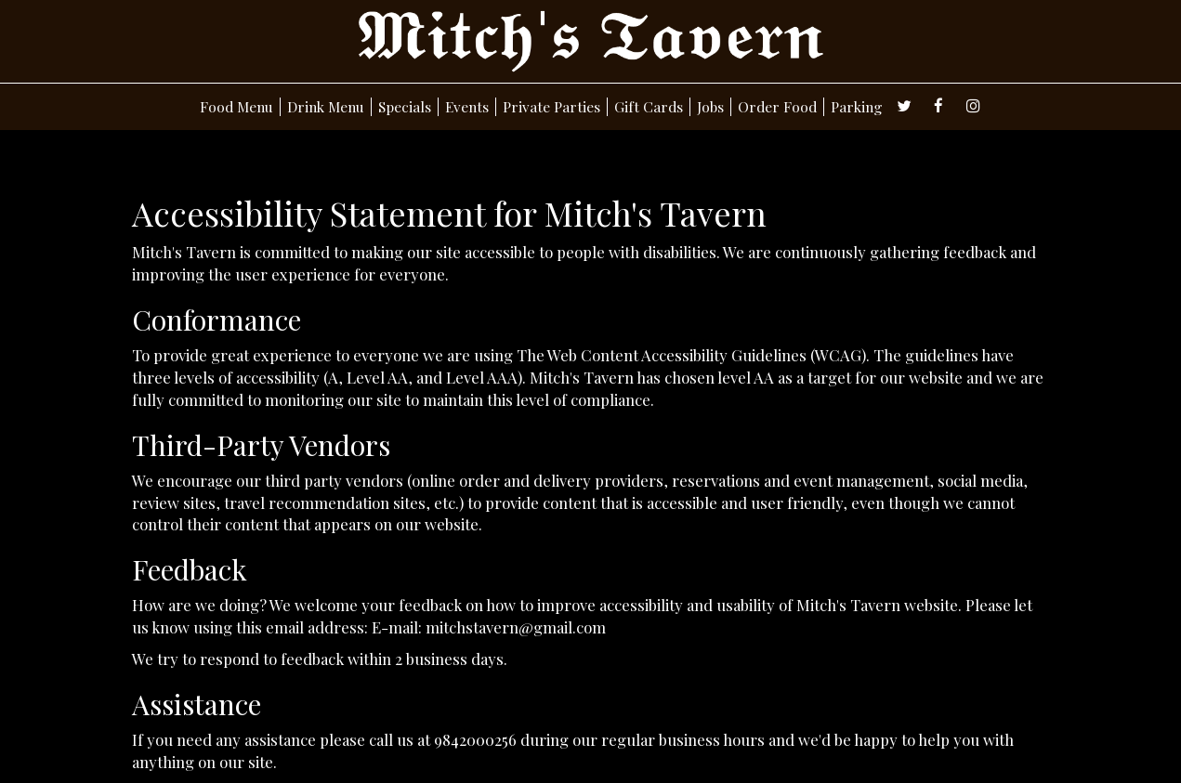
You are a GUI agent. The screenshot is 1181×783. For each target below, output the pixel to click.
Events (467, 107)
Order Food (777, 107)
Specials (404, 107)
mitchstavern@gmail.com (516, 627)
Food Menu (236, 107)
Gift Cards (648, 107)
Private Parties (551, 107)
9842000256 (475, 739)
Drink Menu (325, 107)
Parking (857, 107)
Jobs (710, 107)
